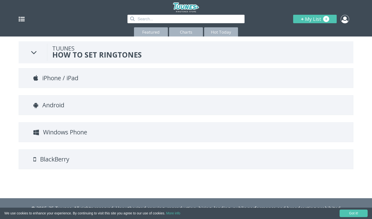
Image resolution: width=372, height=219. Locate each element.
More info (173, 213)
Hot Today (221, 32)
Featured (151, 32)
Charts (186, 32)
